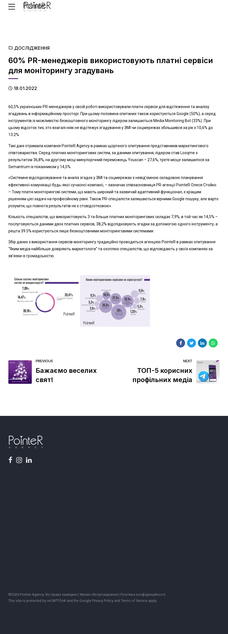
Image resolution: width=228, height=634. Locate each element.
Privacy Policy (102, 601)
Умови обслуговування (98, 594)
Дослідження (32, 48)
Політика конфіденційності (142, 594)
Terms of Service (134, 601)
